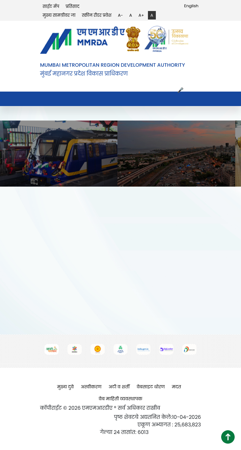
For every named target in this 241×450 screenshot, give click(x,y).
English (191, 6)
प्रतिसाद (72, 6)
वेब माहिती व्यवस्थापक (121, 399)
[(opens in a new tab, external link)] (135, 38)
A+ (141, 15)
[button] (228, 437)
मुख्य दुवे (65, 387)
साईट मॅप (51, 6)
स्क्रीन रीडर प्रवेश (97, 15)
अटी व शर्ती (119, 387)
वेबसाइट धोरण (151, 387)
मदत (176, 387)
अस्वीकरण (91, 387)
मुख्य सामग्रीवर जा (59, 15)
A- (120, 15)
